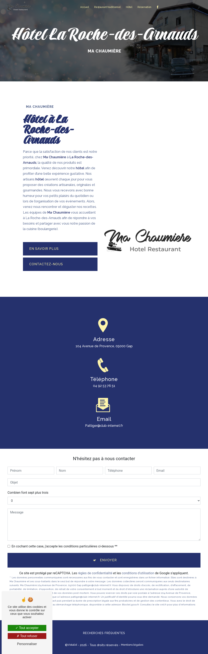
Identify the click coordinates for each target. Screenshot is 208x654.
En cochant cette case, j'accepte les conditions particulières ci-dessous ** (64, 546)
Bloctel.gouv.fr (130, 604)
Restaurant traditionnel (107, 7)
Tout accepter (26, 628)
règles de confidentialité (95, 573)
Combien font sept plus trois (28, 493)
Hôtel (129, 7)
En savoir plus (44, 249)
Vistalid (72, 644)
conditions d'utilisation (138, 573)
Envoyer (108, 560)
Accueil (84, 7)
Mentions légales (132, 644)
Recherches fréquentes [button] (104, 633)
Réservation (144, 7)
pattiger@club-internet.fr (104, 421)
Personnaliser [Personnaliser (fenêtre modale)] (27, 644)
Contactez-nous (46, 264)
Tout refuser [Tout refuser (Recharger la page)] (27, 636)
